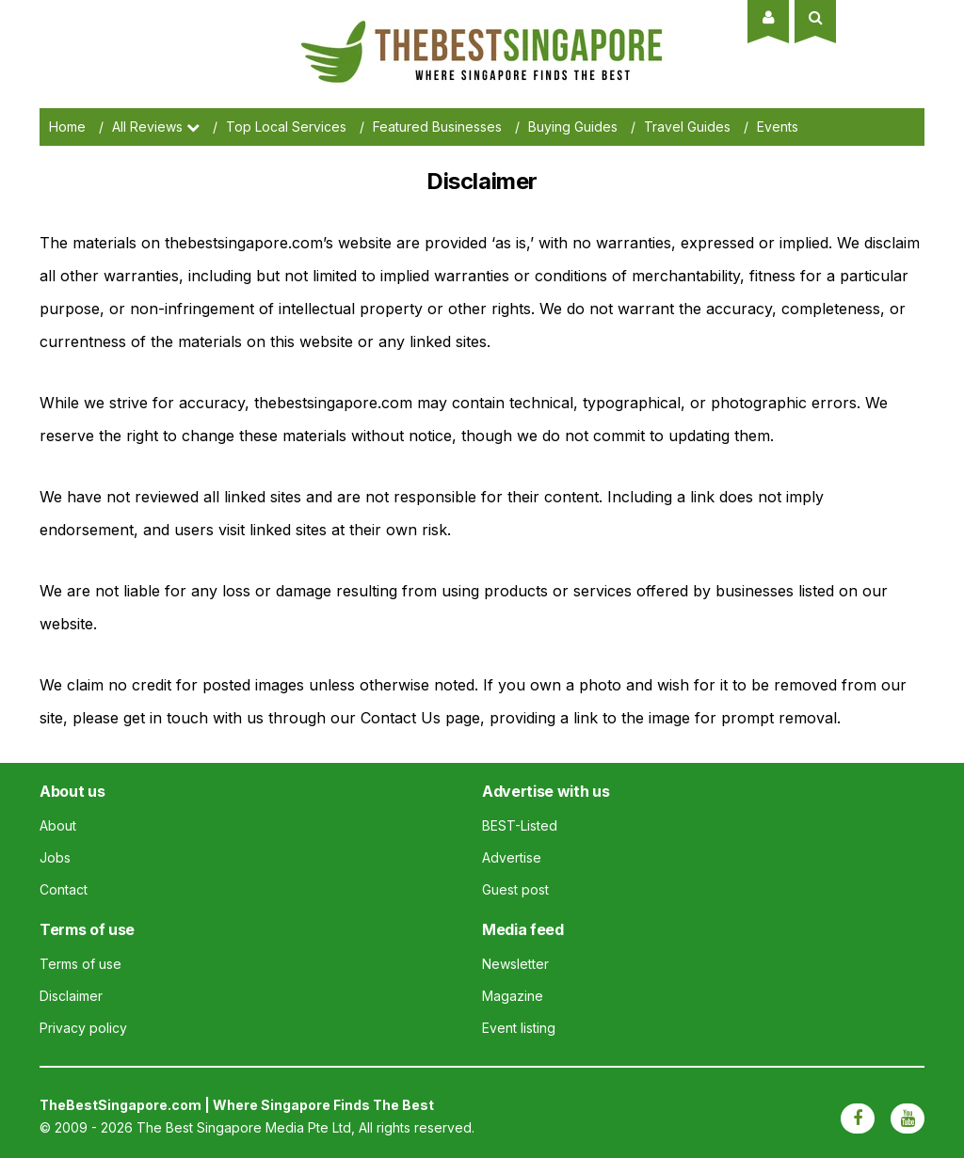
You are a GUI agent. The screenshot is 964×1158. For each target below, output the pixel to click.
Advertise (511, 857)
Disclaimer (71, 996)
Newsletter (515, 964)
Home (67, 127)
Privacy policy (83, 1028)
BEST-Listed (519, 825)
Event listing (518, 1028)
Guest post (515, 889)
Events (777, 127)
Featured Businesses (437, 127)
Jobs (55, 857)
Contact (64, 889)
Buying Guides (573, 127)
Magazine (512, 996)
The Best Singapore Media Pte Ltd (244, 1127)
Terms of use (80, 964)
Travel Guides (687, 127)
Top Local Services (286, 127)
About (58, 825)
